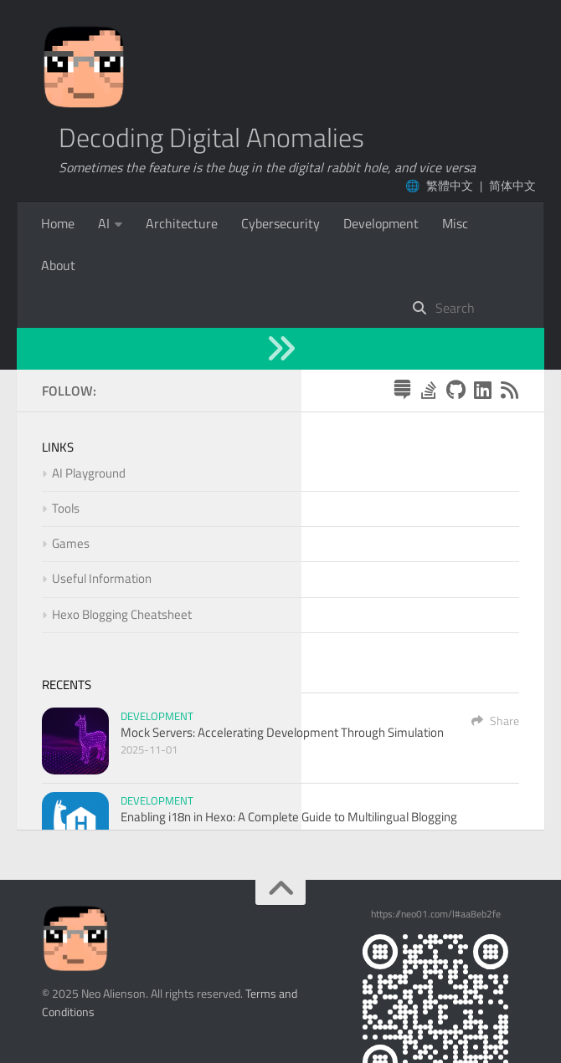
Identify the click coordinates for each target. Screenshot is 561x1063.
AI (104, 223)
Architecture (182, 223)
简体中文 (512, 185)
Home (58, 223)
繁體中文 (449, 185)
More (255, 223)
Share (495, 637)
